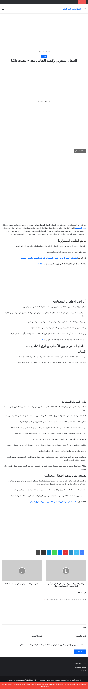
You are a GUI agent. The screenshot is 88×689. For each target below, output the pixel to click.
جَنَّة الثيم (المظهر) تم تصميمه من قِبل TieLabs (22, 680)
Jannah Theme (7, 684)
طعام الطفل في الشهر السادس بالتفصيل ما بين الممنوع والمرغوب (52, 502)
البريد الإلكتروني (80, 636)
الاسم (84, 627)
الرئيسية (46, 52)
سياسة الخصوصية (80, 663)
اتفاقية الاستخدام (80, 667)
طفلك (40, 52)
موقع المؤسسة (80, 228)
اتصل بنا (83, 671)
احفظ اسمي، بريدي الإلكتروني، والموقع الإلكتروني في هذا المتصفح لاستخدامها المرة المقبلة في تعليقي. (51, 645)
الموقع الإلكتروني (37, 636)
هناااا (40, 264)
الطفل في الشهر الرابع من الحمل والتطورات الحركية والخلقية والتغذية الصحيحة (49, 258)
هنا (42, 339)
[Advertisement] (44, 32)
